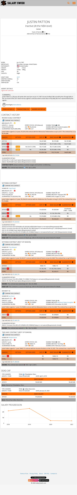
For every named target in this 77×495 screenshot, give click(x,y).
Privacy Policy (34, 473)
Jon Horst (11, 296)
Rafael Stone (13, 337)
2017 (18, 77)
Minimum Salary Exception (65, 302)
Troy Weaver (13, 247)
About (41, 473)
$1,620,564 (16, 222)
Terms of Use (24, 473)
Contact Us (53, 473)
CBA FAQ (46, 473)
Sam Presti (12, 188)
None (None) (17, 105)
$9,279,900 (16, 155)
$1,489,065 (16, 362)
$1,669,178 (16, 274)
